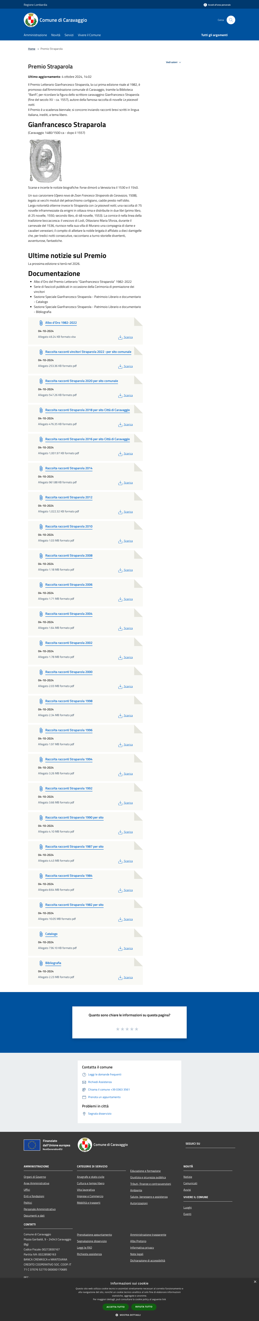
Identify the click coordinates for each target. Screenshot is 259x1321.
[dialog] (129, 1299)
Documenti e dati (34, 1215)
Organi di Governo (35, 1177)
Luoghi (187, 1207)
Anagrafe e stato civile (90, 1177)
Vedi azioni (174, 62)
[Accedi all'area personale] (217, 5)
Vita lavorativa (86, 1190)
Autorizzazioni (139, 1203)
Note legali (136, 1254)
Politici (28, 1202)
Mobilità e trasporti (88, 1202)
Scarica (125, 337)
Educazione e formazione (145, 1171)
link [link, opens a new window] (164, 1299)
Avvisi (187, 1190)
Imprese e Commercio (90, 1196)
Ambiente (136, 1190)
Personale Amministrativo (40, 1209)
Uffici (27, 1190)
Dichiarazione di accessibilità (147, 1260)
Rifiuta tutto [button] (144, 1306)
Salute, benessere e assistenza (149, 1197)
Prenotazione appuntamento (94, 1234)
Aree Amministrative (36, 1183)
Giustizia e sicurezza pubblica (148, 1177)
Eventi (187, 1214)
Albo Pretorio (138, 1241)
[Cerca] (231, 20)
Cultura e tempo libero (90, 1183)
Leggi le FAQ (84, 1247)
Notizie (187, 1177)
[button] (129, 1315)
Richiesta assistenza (89, 1254)
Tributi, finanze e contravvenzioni (150, 1184)
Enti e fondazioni (34, 1196)
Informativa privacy (142, 1247)
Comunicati (190, 1183)
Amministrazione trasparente (148, 1234)
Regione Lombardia (35, 5)
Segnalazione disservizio (92, 1241)
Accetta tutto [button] (116, 1306)
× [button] (255, 1282)
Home (31, 49)
